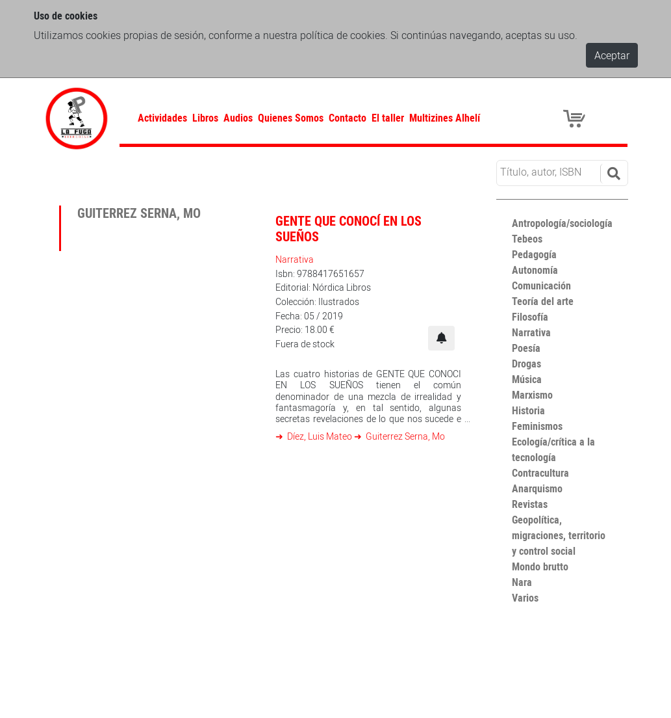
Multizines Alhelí (444, 118)
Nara (522, 582)
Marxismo (532, 395)
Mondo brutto (540, 566)
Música (527, 379)
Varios (525, 598)
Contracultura (540, 473)
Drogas (526, 363)
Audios (238, 118)
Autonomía (535, 270)
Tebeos (527, 239)
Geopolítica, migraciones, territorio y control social (558, 535)
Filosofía (530, 317)
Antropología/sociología (562, 223)
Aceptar (611, 55)
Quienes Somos (290, 118)
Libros (205, 118)
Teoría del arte (543, 301)
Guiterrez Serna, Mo (404, 436)
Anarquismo (537, 488)
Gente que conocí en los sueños (348, 228)
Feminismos (537, 426)
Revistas (530, 504)
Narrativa (294, 259)
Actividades (162, 118)
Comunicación (541, 285)
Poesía (526, 348)
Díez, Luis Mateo (319, 436)
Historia (528, 410)
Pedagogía (534, 254)
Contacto (347, 118)
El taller (388, 118)
